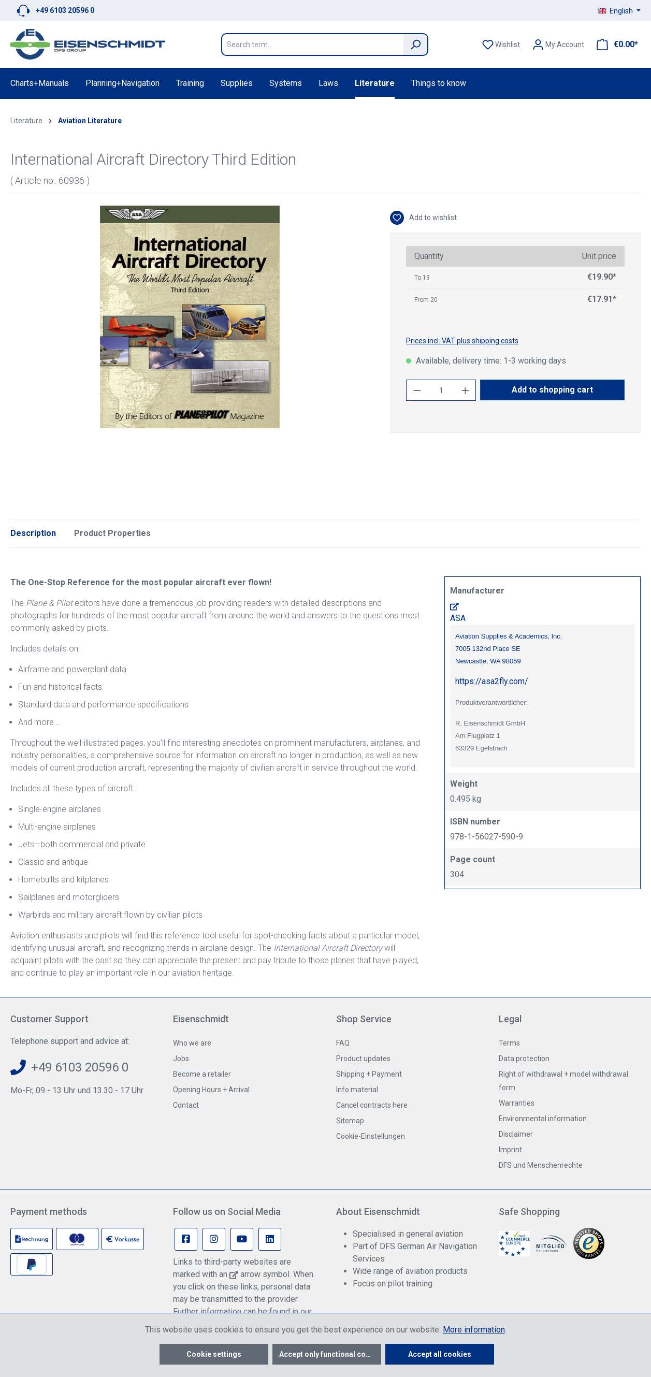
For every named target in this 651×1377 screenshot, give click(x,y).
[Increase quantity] (465, 390)
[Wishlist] (501, 44)
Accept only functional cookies (330, 1354)
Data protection (524, 1058)
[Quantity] (441, 390)
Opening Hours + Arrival (211, 1089)
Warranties (516, 1103)
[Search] (415, 44)
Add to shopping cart (552, 390)
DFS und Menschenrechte (541, 1165)
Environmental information (543, 1118)
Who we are (192, 1043)
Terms (509, 1043)
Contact (186, 1105)
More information (474, 1330)
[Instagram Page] (214, 1239)
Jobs (181, 1058)
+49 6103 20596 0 (65, 10)
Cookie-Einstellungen (370, 1136)
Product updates (363, 1058)
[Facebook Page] (186, 1239)
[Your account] (558, 44)
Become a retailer (202, 1074)
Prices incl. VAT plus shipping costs (462, 341)
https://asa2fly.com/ (491, 681)
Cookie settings (213, 1354)
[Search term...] (312, 44)
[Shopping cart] (614, 44)
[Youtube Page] (242, 1239)
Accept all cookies (439, 1354)
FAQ (343, 1043)
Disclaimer (516, 1134)
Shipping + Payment (369, 1074)
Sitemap (350, 1121)
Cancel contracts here (372, 1105)
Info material (357, 1089)
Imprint (510, 1150)
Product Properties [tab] (112, 533)
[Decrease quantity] (417, 390)
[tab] (33, 533)
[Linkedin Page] (270, 1239)
